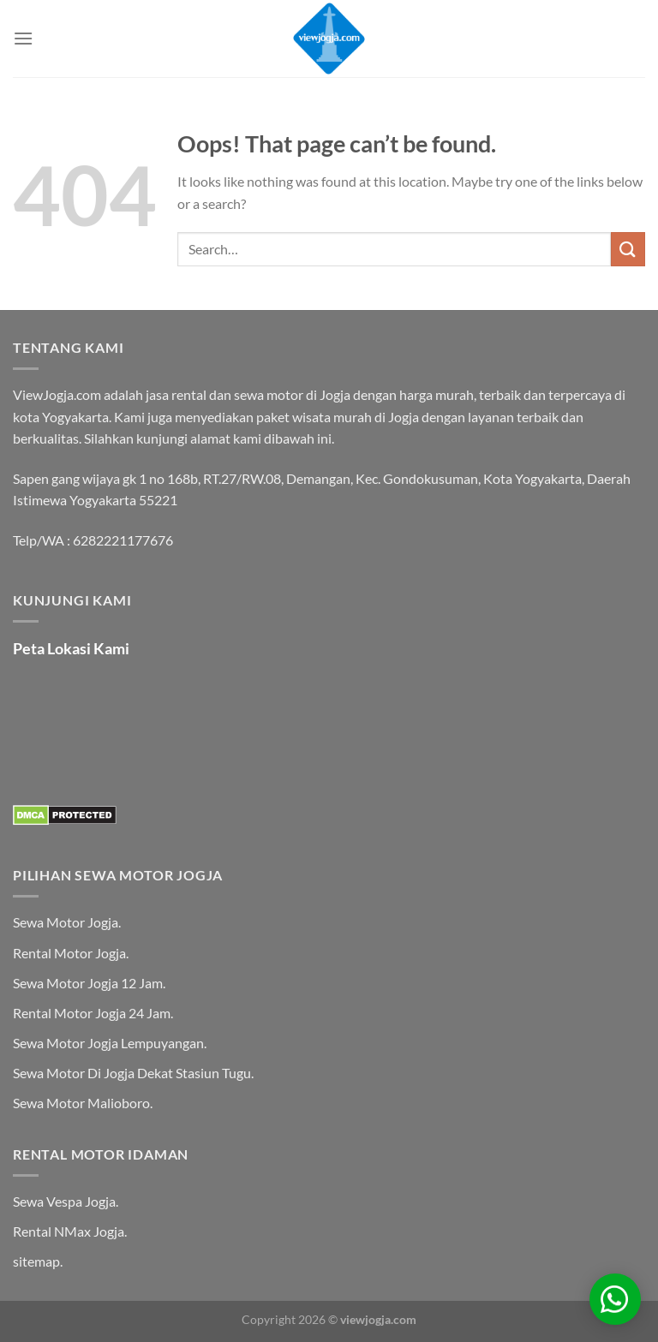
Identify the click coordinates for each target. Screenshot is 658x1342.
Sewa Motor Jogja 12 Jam (88, 983)
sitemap (36, 1261)
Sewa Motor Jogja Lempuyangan (108, 1043)
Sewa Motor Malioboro (81, 1102)
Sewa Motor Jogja (65, 922)
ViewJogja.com (57, 394)
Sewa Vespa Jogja (64, 1201)
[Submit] (628, 248)
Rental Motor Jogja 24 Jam (91, 1013)
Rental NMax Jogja (68, 1231)
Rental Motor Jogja (69, 953)
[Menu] (23, 38)
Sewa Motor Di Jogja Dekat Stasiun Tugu (132, 1073)
